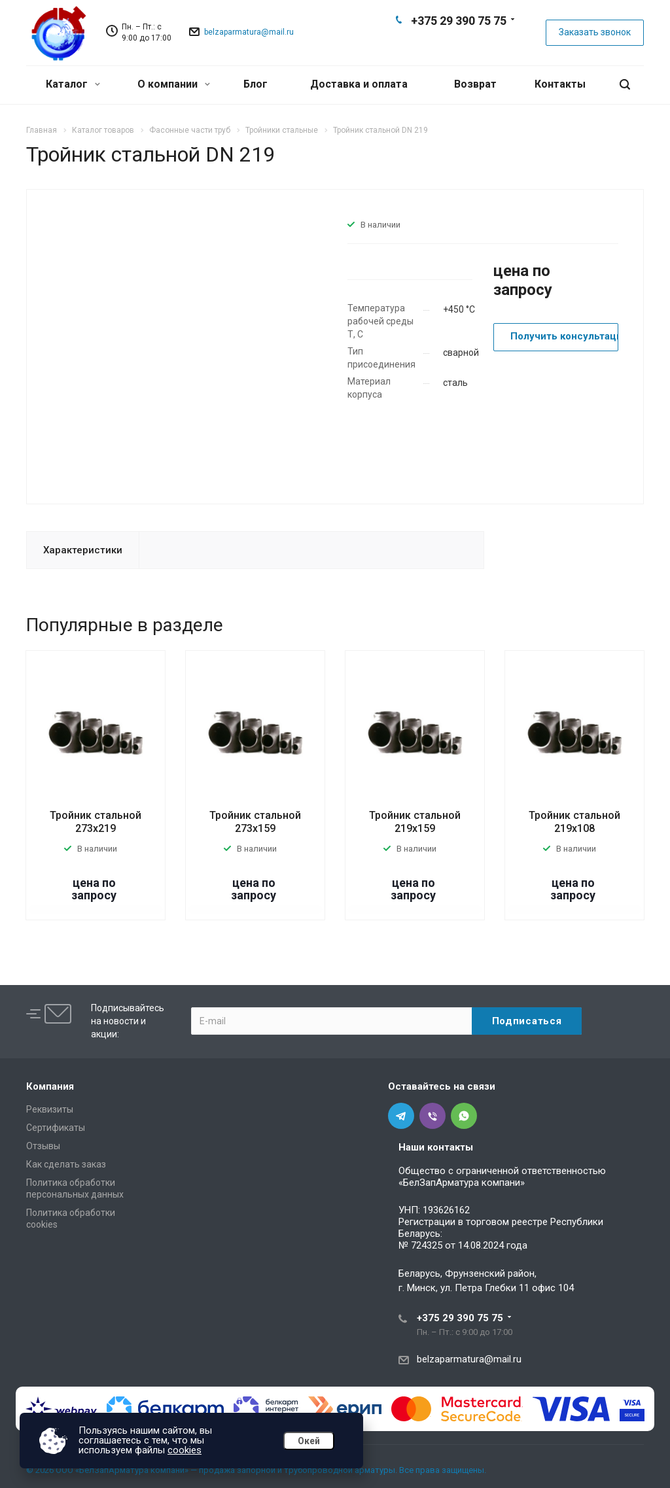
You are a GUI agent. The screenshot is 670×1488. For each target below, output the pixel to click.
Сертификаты (55, 1127)
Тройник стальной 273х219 (95, 822)
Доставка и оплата (359, 84)
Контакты (560, 84)
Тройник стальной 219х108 (574, 822)
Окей (309, 1441)
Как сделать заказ (66, 1164)
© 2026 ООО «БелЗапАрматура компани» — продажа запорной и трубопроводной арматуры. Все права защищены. (256, 1470)
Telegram (437, 43)
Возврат (475, 84)
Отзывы (43, 1146)
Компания (50, 1086)
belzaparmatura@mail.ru (249, 32)
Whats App (479, 43)
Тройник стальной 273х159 (255, 822)
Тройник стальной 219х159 (415, 822)
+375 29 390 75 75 (458, 20)
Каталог (73, 84)
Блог (255, 84)
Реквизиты (49, 1109)
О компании (173, 84)
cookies (185, 1450)
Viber (458, 43)
